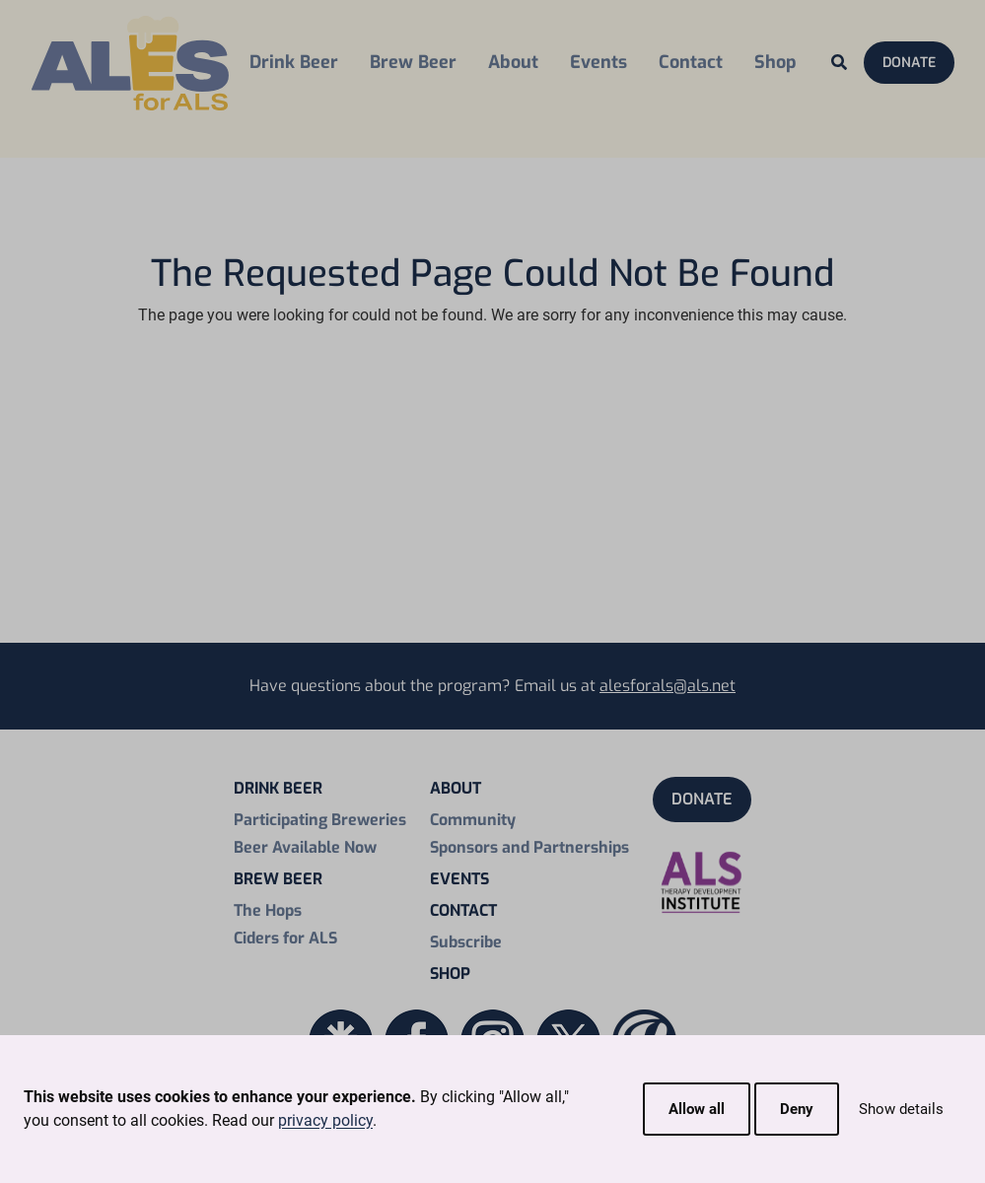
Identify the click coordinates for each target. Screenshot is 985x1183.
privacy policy (325, 1120)
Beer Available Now (305, 847)
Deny (796, 1109)
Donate (909, 62)
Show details (901, 1109)
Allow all (696, 1109)
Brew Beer (413, 62)
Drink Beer (293, 62)
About (513, 62)
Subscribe (466, 942)
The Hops (268, 910)
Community (473, 819)
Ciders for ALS (285, 938)
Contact (691, 62)
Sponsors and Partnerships (529, 847)
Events (598, 62)
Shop (775, 62)
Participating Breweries (320, 819)
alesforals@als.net (667, 685)
